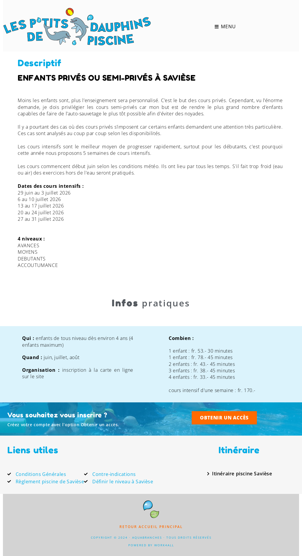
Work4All (164, 545)
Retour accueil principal (151, 526)
